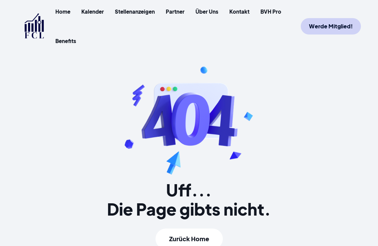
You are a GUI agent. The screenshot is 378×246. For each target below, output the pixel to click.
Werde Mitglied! (331, 26)
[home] (34, 26)
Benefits (65, 41)
